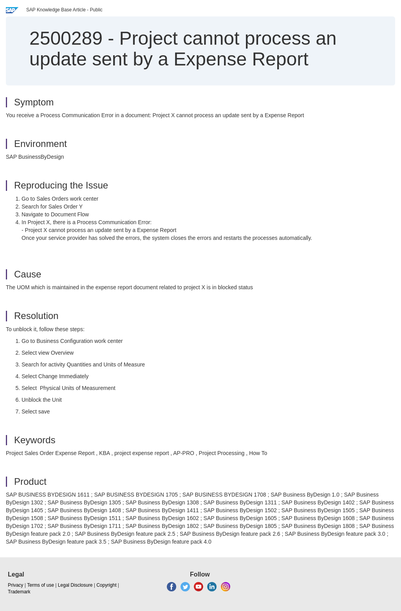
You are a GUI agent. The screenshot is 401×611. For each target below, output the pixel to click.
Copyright (106, 585)
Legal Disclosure (75, 585)
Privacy (15, 585)
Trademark (19, 592)
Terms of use (40, 585)
